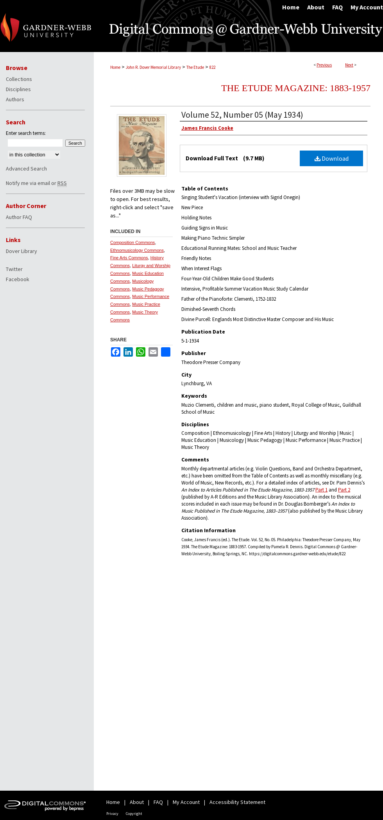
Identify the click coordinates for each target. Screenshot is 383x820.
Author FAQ (19, 217)
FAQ (158, 802)
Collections (19, 79)
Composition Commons (132, 242)
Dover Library (21, 251)
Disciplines (18, 89)
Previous (324, 65)
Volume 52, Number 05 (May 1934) (242, 114)
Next (349, 65)
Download (332, 158)
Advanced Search (26, 168)
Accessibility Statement (237, 802)
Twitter (14, 269)
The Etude (195, 67)
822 (212, 67)
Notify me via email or (36, 183)
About (137, 802)
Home (115, 67)
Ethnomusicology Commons (137, 250)
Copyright (134, 813)
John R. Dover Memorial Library (153, 67)
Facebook (17, 279)
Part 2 (344, 489)
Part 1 (321, 489)
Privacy (112, 813)
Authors (15, 99)
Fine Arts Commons (129, 257)
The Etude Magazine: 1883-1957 (295, 88)
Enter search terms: (26, 133)
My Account (186, 802)
